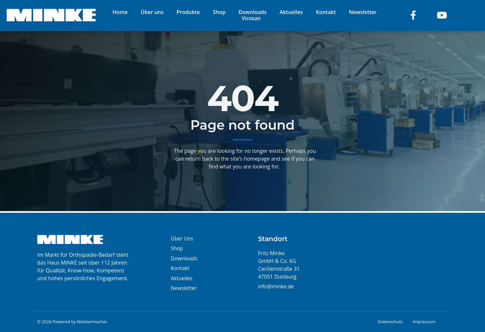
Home (119, 12)
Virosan (251, 19)
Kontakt (326, 12)
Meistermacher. (92, 322)
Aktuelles (291, 12)
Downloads (253, 12)
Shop (219, 12)
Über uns (152, 12)
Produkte (188, 12)
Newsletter (362, 12)
